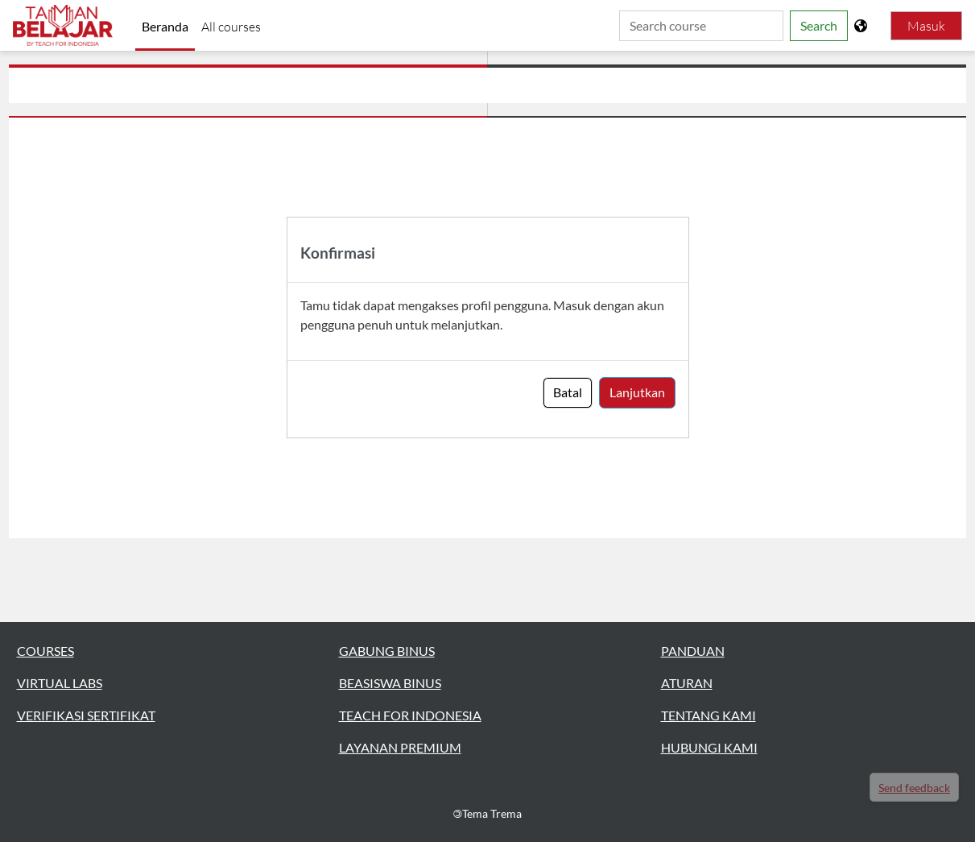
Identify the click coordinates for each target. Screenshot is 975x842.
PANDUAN (693, 650)
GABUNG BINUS (387, 650)
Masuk (926, 26)
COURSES (45, 650)
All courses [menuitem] (231, 27)
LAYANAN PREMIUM (400, 747)
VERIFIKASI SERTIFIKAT (86, 715)
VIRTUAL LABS (59, 683)
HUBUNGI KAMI (709, 747)
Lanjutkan (637, 392)
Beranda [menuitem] (165, 26)
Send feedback (914, 787)
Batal (567, 392)
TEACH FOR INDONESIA (410, 715)
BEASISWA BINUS (390, 683)
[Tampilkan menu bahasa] (862, 25)
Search (818, 25)
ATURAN (687, 683)
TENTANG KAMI (708, 715)
